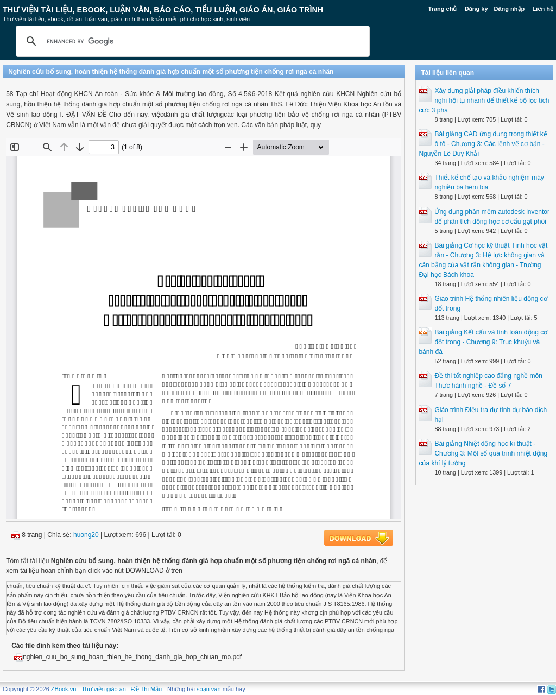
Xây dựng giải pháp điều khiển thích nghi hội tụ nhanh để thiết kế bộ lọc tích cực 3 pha (484, 100)
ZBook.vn (63, 689)
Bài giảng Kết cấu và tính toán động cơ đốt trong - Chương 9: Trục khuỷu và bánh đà (483, 342)
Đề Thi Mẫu (146, 689)
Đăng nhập (509, 8)
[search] (191, 41)
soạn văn (209, 689)
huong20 (86, 535)
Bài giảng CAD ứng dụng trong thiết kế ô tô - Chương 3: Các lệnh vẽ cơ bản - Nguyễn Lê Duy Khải (483, 143)
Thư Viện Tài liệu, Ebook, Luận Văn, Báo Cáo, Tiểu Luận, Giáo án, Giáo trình (163, 9)
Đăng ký (476, 8)
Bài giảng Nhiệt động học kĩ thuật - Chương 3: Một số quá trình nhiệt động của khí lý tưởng (483, 453)
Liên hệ (543, 8)
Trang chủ (442, 8)
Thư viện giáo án (103, 689)
